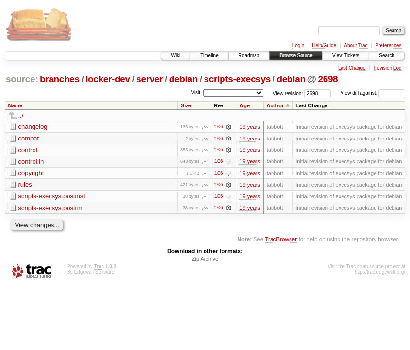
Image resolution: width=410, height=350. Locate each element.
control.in (31, 161)
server (149, 79)
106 (218, 127)
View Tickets (345, 55)
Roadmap (249, 55)
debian (183, 79)
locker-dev (107, 79)
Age (244, 105)
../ (21, 115)
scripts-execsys (237, 79)
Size (186, 105)
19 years (249, 127)
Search (386, 55)
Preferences (389, 45)
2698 (328, 79)
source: (22, 79)
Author (275, 105)
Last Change (352, 67)
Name (15, 105)
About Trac (355, 45)
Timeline (209, 55)
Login (298, 45)
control (27, 150)
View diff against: (373, 93)
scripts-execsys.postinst (51, 196)
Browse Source (295, 55)
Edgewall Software (94, 273)
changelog (33, 126)
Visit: (196, 92)
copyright (31, 173)
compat (28, 138)
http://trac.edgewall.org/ (380, 273)
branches (60, 79)
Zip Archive (205, 259)
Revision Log (388, 67)
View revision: (288, 93)
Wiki (175, 55)
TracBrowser (281, 240)
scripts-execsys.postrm (50, 208)
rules (25, 185)
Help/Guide (324, 45)
